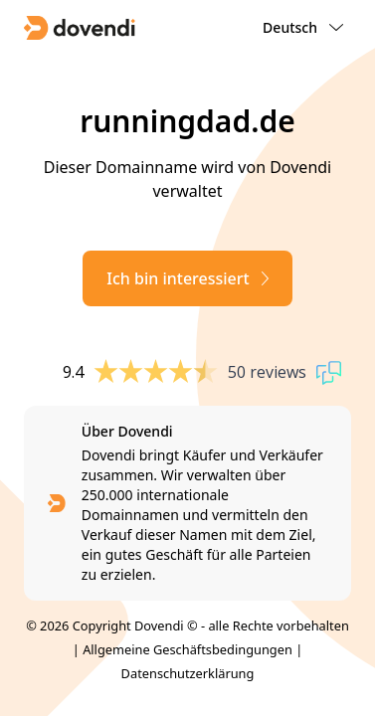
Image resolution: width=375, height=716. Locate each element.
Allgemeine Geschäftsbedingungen (187, 649)
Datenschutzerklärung (188, 673)
